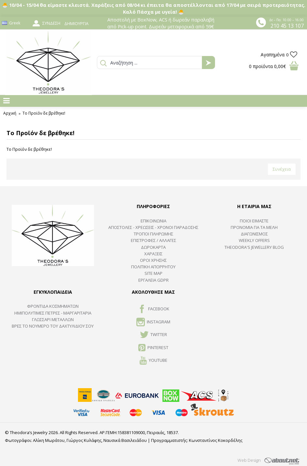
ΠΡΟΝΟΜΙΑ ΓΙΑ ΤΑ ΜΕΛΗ (254, 227)
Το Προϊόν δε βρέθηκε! (44, 113)
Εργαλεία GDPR (153, 280)
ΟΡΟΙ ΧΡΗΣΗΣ (153, 260)
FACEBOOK (153, 309)
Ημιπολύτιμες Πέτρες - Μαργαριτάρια (52, 313)
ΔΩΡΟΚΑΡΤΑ (153, 247)
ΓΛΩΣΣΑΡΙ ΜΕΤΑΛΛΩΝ (53, 319)
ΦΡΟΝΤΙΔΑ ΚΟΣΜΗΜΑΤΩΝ (53, 306)
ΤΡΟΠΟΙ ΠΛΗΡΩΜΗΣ (153, 234)
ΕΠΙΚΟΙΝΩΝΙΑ (153, 221)
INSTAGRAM (153, 322)
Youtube (153, 361)
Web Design (249, 460)
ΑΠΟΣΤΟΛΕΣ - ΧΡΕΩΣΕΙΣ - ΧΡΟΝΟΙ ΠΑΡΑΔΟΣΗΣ (153, 227)
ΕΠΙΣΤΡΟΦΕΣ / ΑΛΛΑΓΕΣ (153, 240)
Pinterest (153, 348)
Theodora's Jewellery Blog (254, 247)
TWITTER (153, 335)
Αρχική (9, 113)
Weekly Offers (254, 240)
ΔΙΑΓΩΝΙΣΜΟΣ (254, 234)
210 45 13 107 (287, 25)
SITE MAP (153, 273)
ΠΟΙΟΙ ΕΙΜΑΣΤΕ (254, 221)
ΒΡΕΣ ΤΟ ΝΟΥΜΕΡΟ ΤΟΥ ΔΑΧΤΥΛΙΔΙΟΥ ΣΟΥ (53, 326)
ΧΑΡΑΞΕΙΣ (153, 254)
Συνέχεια (282, 169)
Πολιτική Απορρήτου (153, 267)
